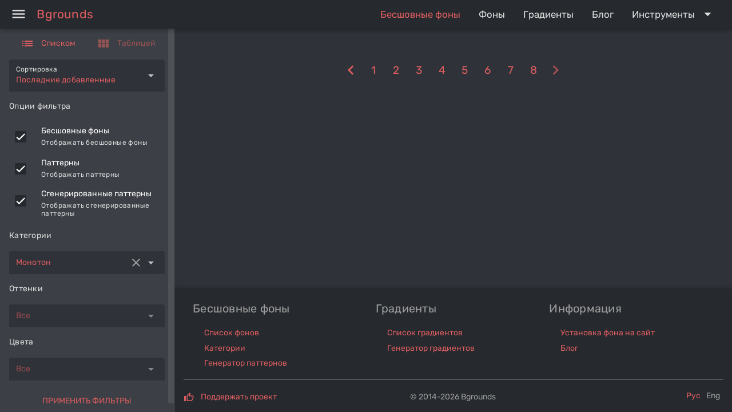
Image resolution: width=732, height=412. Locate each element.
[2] (396, 71)
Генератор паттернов (245, 363)
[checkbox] (20, 136)
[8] (350, 71)
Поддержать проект (239, 397)
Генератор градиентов (431, 348)
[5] (465, 71)
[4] (442, 71)
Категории (224, 348)
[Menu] (18, 14)
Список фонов (231, 333)
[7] (511, 71)
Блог (569, 348)
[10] (556, 71)
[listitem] (87, 137)
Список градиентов (425, 333)
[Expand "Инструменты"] (674, 14)
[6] (488, 71)
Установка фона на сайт (607, 333)
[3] (419, 71)
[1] (373, 71)
